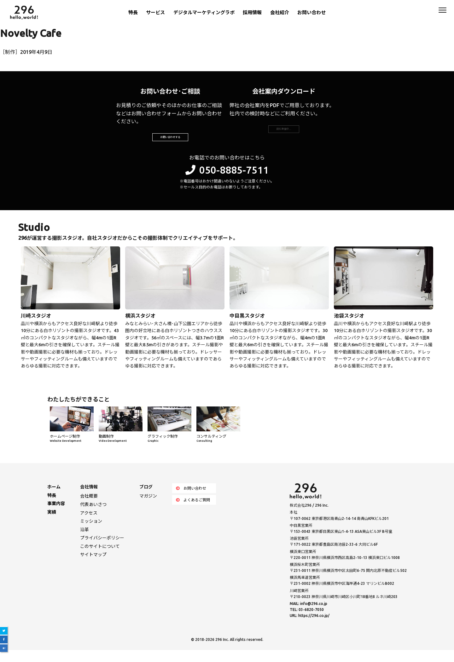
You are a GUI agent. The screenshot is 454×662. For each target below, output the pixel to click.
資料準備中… (284, 135)
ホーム (54, 498)
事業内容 (56, 515)
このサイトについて (100, 558)
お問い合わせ (311, 12)
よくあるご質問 (193, 512)
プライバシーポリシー (102, 549)
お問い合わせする (170, 143)
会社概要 (89, 507)
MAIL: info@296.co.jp (308, 615)
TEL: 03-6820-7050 (307, 621)
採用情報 (252, 12)
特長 (133, 12)
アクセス (88, 524)
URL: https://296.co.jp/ (309, 627)
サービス (155, 12)
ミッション (91, 533)
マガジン (148, 507)
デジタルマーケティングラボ (204, 12)
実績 (51, 524)
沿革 (84, 541)
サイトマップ (93, 566)
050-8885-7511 (227, 181)
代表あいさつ (93, 516)
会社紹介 (279, 12)
